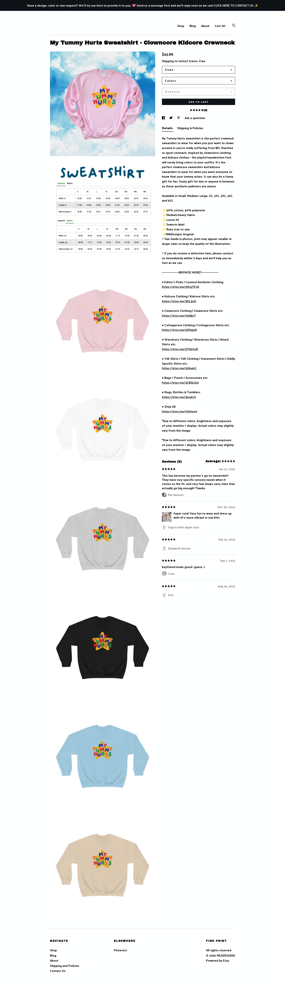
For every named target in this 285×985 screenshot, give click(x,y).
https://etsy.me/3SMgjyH (179, 329)
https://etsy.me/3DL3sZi (179, 301)
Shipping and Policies (64, 965)
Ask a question (195, 118)
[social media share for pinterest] (179, 118)
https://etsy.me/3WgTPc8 (180, 286)
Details (167, 128)
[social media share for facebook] (164, 118)
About (205, 25)
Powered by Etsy (217, 960)
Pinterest (120, 950)
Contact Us (57, 970)
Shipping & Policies (190, 128)
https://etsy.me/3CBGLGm (180, 382)
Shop (180, 25)
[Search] (233, 25)
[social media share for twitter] (171, 118)
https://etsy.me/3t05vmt (179, 411)
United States (188, 61)
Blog (192, 25)
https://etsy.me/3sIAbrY (179, 315)
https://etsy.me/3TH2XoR (180, 349)
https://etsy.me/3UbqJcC (179, 368)
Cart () (220, 25)
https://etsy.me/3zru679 (179, 397)
